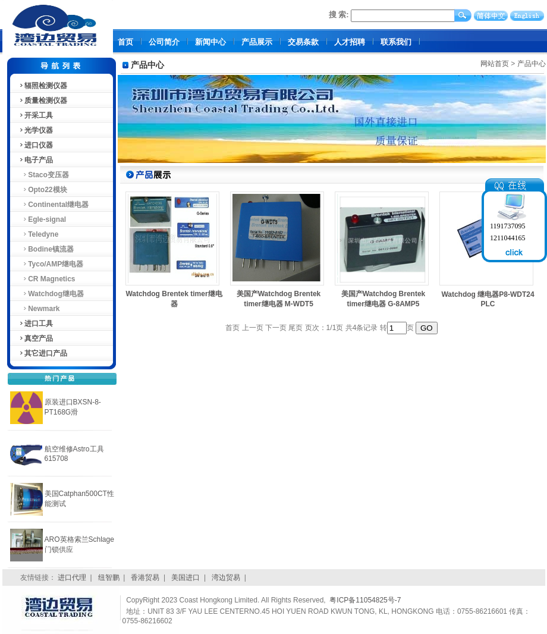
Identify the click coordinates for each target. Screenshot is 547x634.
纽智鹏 (109, 577)
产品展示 (256, 41)
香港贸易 (145, 577)
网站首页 (494, 63)
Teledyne (38, 234)
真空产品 (35, 338)
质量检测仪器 (42, 100)
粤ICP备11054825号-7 (365, 600)
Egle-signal (42, 219)
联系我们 (396, 41)
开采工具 (35, 115)
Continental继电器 (53, 204)
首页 (125, 41)
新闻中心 (210, 41)
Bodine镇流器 (46, 249)
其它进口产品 (42, 353)
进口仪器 (35, 145)
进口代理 (72, 577)
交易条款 (303, 41)
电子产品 (35, 160)
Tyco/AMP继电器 (51, 264)
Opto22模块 (42, 190)
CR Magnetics (47, 279)
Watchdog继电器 (51, 294)
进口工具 (35, 323)
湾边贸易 (226, 577)
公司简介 (164, 41)
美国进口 (185, 577)
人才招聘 (349, 41)
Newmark (39, 309)
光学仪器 (35, 130)
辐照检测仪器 (42, 85)
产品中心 (531, 63)
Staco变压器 (43, 175)
